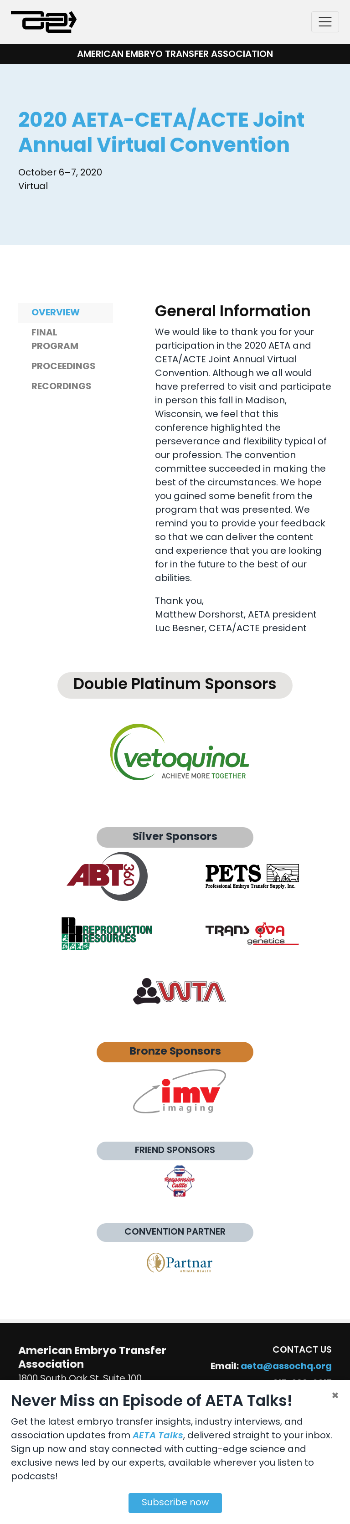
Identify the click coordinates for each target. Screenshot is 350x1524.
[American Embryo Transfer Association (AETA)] (44, 22)
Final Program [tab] (54, 340)
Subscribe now (175, 1503)
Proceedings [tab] (63, 366)
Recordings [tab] (61, 386)
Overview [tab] (55, 313)
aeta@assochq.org (286, 1366)
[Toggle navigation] (325, 21)
